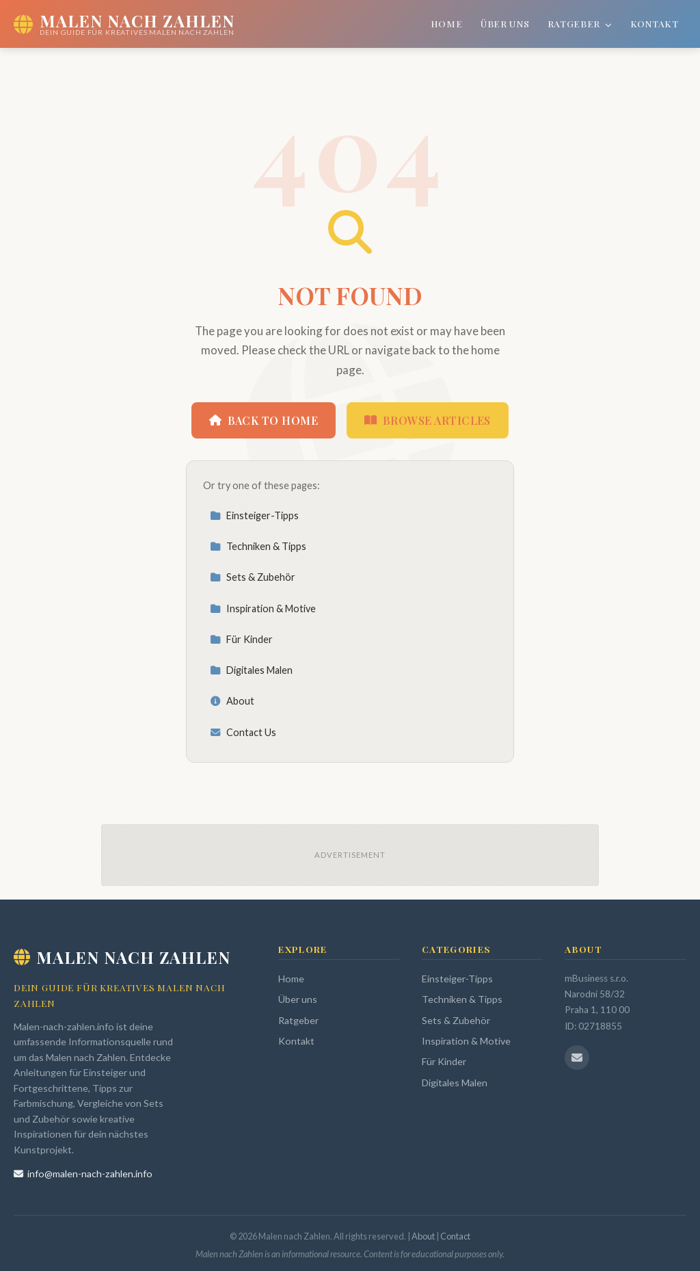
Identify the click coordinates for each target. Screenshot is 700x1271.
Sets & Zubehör (252, 577)
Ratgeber (580, 23)
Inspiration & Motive (263, 608)
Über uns (505, 23)
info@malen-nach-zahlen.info (83, 1173)
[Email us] (577, 1057)
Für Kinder (241, 639)
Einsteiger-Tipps (254, 515)
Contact (455, 1236)
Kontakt (654, 23)
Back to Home (263, 420)
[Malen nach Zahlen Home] (124, 24)
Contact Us (243, 732)
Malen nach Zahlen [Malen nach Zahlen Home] (122, 957)
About (232, 701)
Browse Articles (427, 420)
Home (447, 23)
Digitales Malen (251, 670)
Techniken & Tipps (258, 546)
